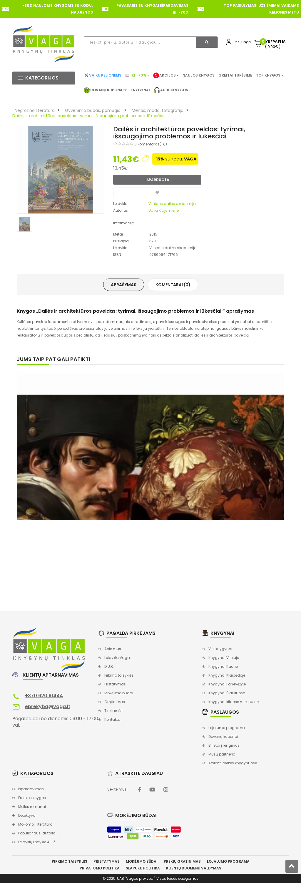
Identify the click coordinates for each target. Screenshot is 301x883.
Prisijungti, (242, 41)
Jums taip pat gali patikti (53, 359)
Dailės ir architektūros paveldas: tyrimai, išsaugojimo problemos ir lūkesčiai (88, 115)
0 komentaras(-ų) (150, 144)
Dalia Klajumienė (163, 210)
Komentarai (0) (172, 285)
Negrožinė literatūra (35, 110)
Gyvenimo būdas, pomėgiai (93, 110)
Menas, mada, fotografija (157, 110)
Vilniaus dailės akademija (172, 203)
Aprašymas (123, 285)
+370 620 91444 (44, 695)
